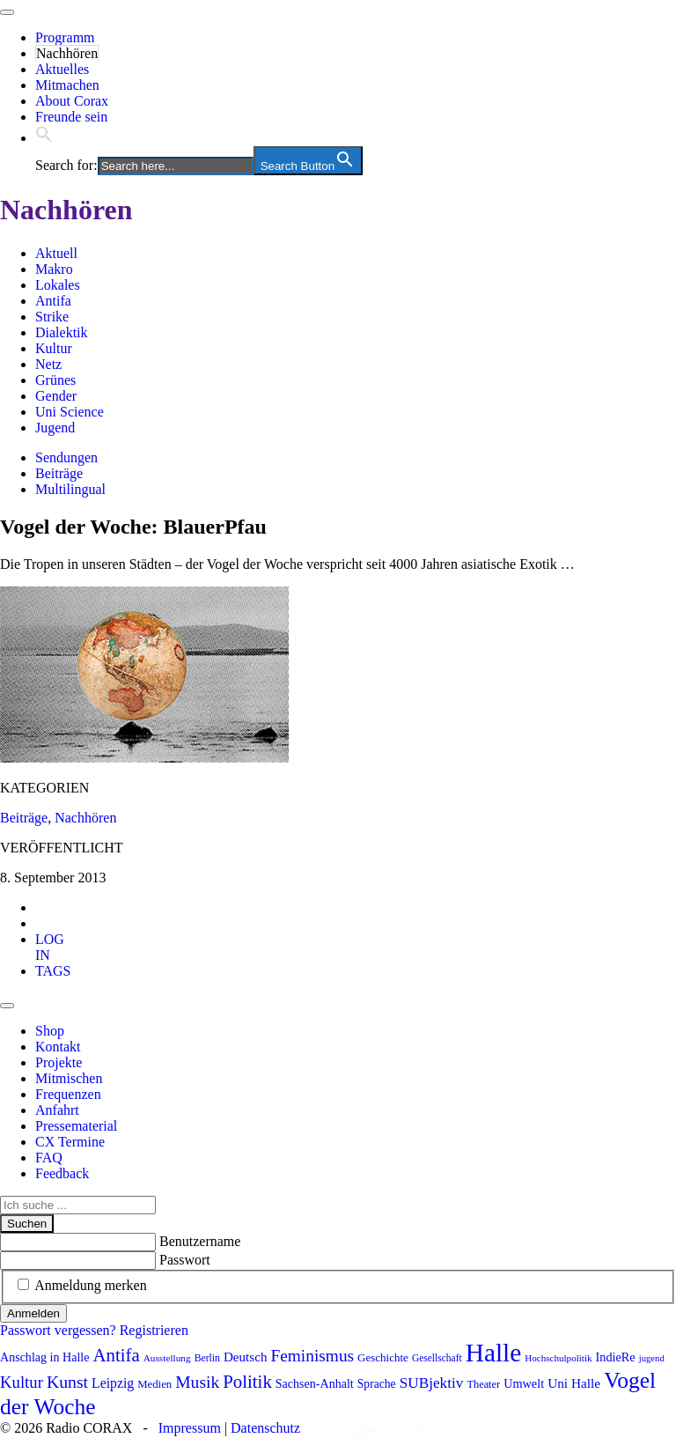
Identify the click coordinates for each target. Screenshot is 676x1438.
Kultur (53, 348)
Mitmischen (68, 1078)
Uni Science (69, 411)
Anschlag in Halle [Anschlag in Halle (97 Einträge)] (44, 1357)
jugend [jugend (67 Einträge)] (652, 1358)
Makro (54, 269)
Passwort (184, 1259)
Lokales (57, 284)
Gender (56, 395)
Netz (48, 364)
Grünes (55, 379)
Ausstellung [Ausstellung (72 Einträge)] (167, 1358)
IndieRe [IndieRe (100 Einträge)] (616, 1357)
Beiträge (59, 473)
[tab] (49, 947)
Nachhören (67, 53)
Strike (52, 316)
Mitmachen (67, 84)
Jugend (55, 427)
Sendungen (66, 457)
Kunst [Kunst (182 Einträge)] (67, 1381)
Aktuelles (62, 69)
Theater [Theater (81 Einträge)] (483, 1384)
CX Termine (70, 1141)
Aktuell (56, 253)
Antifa (53, 300)
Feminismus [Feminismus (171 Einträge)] (312, 1355)
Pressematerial (76, 1125)
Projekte (58, 1062)
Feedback (62, 1173)
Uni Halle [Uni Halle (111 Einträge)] (573, 1382)
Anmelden (33, 1313)
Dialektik (61, 332)
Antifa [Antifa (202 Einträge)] (115, 1355)
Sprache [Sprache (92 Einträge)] (376, 1383)
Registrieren (154, 1330)
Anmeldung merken (90, 1285)
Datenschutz (265, 1427)
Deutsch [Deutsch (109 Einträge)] (246, 1357)
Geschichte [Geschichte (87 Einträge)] (382, 1357)
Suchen (27, 1223)
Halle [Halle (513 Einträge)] (494, 1352)
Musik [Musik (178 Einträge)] (197, 1382)
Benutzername (199, 1241)
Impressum (189, 1427)
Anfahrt (57, 1109)
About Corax (71, 100)
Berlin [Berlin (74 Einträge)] (207, 1358)
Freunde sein (71, 116)
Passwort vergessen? (58, 1330)
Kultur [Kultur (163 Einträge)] (21, 1382)
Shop (49, 1030)
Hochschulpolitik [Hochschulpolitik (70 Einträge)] (558, 1358)
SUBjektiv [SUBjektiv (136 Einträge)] (432, 1383)
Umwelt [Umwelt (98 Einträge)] (523, 1383)
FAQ (48, 1157)
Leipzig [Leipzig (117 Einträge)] (113, 1382)
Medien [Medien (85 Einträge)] (154, 1384)
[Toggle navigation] (7, 12)
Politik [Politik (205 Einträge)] (247, 1381)
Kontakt (58, 1046)
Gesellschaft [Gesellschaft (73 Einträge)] (437, 1358)
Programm (65, 37)
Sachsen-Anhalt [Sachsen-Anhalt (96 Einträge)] (315, 1383)
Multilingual (70, 489)
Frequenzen (68, 1094)
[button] (44, 137)
